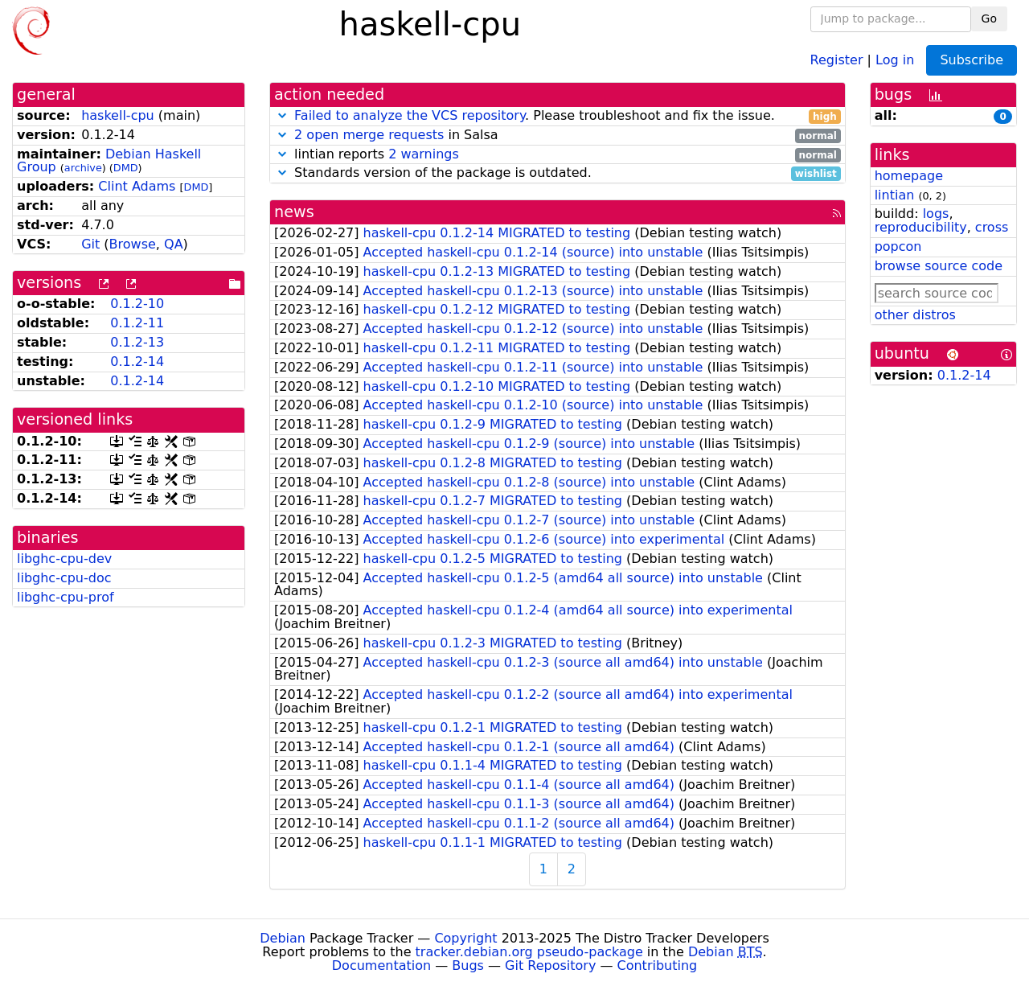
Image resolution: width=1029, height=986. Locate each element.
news (294, 212)
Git (90, 244)
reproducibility (921, 227)
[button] (282, 115)
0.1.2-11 (137, 323)
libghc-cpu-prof (65, 597)
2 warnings (423, 154)
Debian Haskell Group (109, 160)
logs (936, 213)
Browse (132, 244)
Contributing (657, 965)
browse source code (938, 265)
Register (836, 59)
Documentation (381, 965)
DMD (125, 168)
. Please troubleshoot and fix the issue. (557, 116)
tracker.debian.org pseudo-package (529, 951)
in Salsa (557, 135)
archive (83, 168)
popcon (898, 246)
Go (989, 18)
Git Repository (550, 965)
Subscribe (971, 60)
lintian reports (557, 155)
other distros (915, 315)
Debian (282, 938)
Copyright (465, 938)
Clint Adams (136, 186)
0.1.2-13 (137, 342)
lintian (895, 195)
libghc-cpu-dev (64, 558)
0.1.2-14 (137, 361)
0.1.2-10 (137, 303)
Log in (894, 59)
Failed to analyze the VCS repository (409, 115)
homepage (909, 175)
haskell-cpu (117, 115)
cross (991, 227)
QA (173, 244)
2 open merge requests (369, 134)
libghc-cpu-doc (64, 577)
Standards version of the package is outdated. (557, 173)
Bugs (468, 965)
